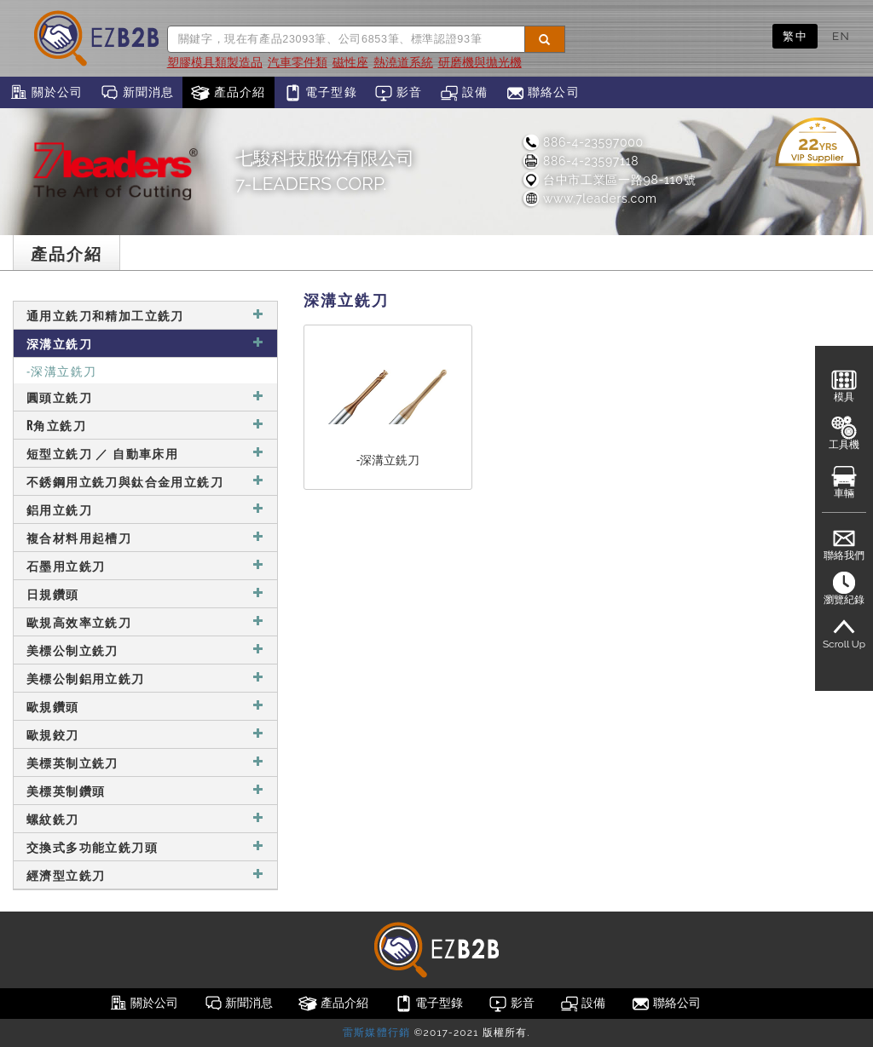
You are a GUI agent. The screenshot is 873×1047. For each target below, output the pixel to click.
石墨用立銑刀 (145, 565)
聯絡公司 (543, 92)
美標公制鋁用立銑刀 (145, 678)
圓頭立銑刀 (145, 397)
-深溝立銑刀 (61, 370)
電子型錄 (320, 92)
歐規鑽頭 (145, 706)
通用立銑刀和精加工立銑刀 (145, 315)
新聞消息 (137, 92)
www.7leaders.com (589, 198)
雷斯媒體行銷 (376, 1032)
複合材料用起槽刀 (145, 537)
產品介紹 (228, 92)
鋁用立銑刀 (145, 509)
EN (841, 36)
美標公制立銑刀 (145, 650)
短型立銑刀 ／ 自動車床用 (145, 453)
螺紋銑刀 (145, 818)
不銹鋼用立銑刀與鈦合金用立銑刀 (145, 481)
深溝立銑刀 (145, 343)
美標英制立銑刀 (145, 762)
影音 (398, 92)
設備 (464, 92)
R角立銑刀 (145, 425)
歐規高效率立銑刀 (145, 621)
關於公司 (46, 92)
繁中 (795, 36)
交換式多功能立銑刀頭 (145, 846)
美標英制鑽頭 (145, 790)
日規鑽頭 (145, 593)
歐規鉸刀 (145, 734)
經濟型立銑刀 (145, 874)
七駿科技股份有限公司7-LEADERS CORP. (324, 170)
